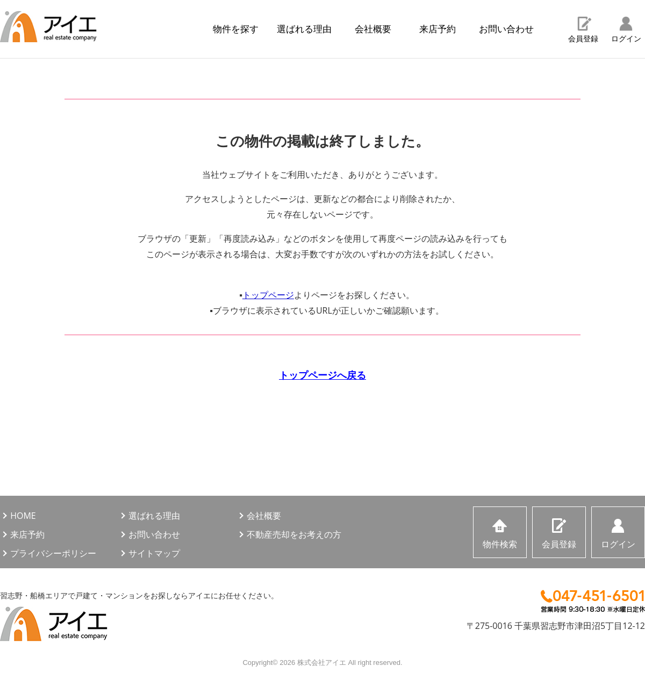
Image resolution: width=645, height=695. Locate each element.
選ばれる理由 (304, 29)
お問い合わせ (506, 29)
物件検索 (500, 544)
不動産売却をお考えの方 (294, 534)
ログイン (626, 38)
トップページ (268, 295)
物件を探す (236, 29)
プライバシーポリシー (53, 553)
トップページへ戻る (322, 374)
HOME (23, 516)
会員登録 (583, 38)
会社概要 (373, 29)
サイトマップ (154, 553)
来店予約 (437, 29)
